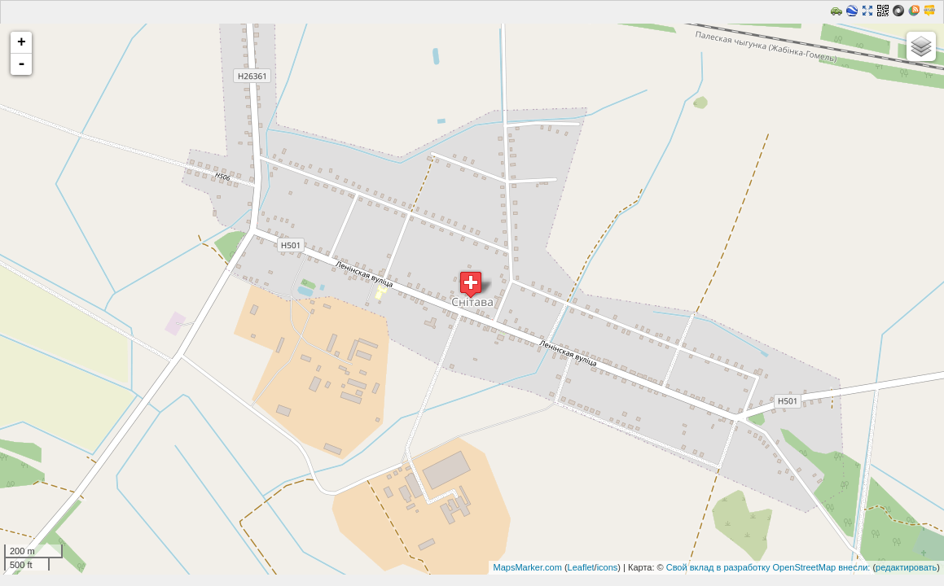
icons (607, 567)
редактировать (906, 567)
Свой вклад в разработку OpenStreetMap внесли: (768, 567)
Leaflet (581, 567)
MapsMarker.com (527, 567)
